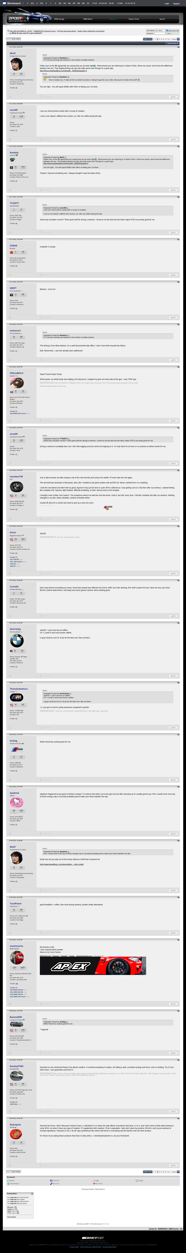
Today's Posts (133, 19)
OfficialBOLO (16, 373)
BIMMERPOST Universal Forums (45, 31)
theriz (13, 532)
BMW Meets (87, 19)
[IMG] (9, 1211)
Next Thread (99, 1189)
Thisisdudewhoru (19, 688)
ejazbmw (14, 792)
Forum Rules (11, 1217)
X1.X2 (94, 3)
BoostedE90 (16, 1017)
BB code (10, 1207)
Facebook (64, 956)
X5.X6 (111, 3)
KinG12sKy (15, 629)
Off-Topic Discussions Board (66, 31)
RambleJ (14, 152)
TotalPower (16, 903)
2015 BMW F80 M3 (16, 994)
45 (17, 984)
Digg (97, 1180)
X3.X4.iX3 (103, 3)
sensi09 (14, 109)
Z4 (88, 3)
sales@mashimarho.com (84, 956)
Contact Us (153, 1229)
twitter (12, 1180)
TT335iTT (14, 203)
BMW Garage (59, 19)
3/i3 (32, 3)
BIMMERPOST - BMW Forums (168, 1229)
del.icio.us (56, 1183)
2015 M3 (13, 564)
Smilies (9, 1209)
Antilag (13, 740)
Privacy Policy (74, 1247)
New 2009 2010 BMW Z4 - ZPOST (21, 31)
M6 (78, 3)
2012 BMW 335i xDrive (18, 996)
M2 (60, 3)
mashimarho (16, 946)
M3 (65, 3)
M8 (83, 3)
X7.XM (119, 3)
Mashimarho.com (45, 956)
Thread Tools (171, 43)
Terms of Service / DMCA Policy (90, 1247)
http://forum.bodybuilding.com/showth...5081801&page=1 (63, 71)
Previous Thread (88, 1189)
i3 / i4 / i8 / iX (130, 3)
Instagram (56, 956)
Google (140, 1180)
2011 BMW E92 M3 (16, 992)
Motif (12, 53)
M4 (69, 3)
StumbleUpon (14, 1183)
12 (168, 39)
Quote (173, 97)
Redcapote (15, 1124)
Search (162, 19)
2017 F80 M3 (14, 559)
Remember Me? (172, 31)
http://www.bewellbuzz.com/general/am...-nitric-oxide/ (62, 864)
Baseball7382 (16, 1066)
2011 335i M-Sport (16, 561)
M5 (74, 3)
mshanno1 (15, 330)
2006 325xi (13, 1104)
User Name (150, 30)
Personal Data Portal (109, 1247)
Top (181, 1229)
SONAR (13, 245)
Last (174, 39)
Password (150, 33)
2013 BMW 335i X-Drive (18, 413)
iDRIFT (13, 288)
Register (176, 4)
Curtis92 (14, 586)
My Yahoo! (99, 1183)
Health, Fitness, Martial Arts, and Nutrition (91, 31)
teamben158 (16, 476)
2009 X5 (13, 566)
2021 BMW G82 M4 (16, 990)
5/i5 (41, 3)
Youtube (71, 956)
